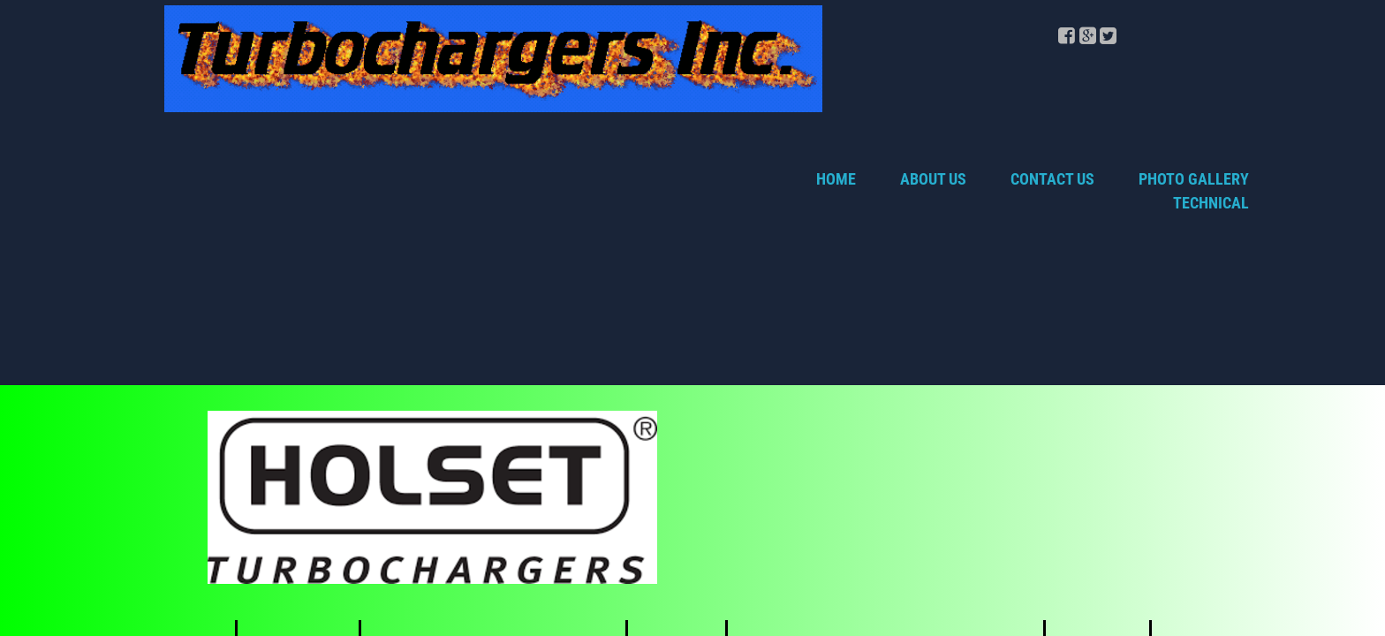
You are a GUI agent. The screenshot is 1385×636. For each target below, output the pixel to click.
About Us (933, 179)
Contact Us (1052, 179)
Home (836, 179)
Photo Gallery (1194, 179)
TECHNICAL (1211, 202)
